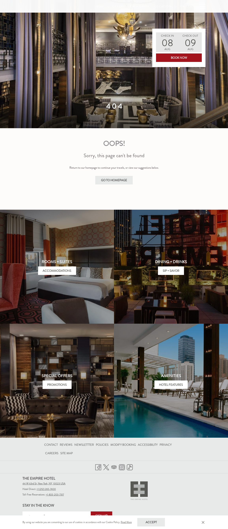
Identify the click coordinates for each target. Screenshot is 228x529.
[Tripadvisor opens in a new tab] (114, 466)
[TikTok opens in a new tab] (130, 466)
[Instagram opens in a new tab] (122, 466)
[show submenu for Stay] (105, 6)
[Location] (160, 6)
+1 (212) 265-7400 (46, 489)
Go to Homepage (114, 180)
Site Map (66, 453)
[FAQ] (200, 6)
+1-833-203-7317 (55, 494)
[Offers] (116, 6)
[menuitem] (51, 445)
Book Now (179, 58)
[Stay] (97, 6)
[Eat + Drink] (136, 6)
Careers (51, 453)
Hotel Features (171, 385)
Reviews (66, 445)
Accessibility (148, 445)
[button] (167, 42)
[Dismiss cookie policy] (203, 522)
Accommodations (57, 271)
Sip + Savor (171, 271)
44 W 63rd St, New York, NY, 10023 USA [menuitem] (43, 483)
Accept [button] (151, 522)
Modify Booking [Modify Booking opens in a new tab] (123, 445)
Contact (51, 445)
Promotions (57, 385)
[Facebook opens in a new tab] (98, 466)
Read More (126, 522)
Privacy (166, 445)
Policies (102, 445)
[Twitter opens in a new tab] (106, 466)
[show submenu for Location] (173, 6)
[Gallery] (184, 6)
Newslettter (84, 445)
